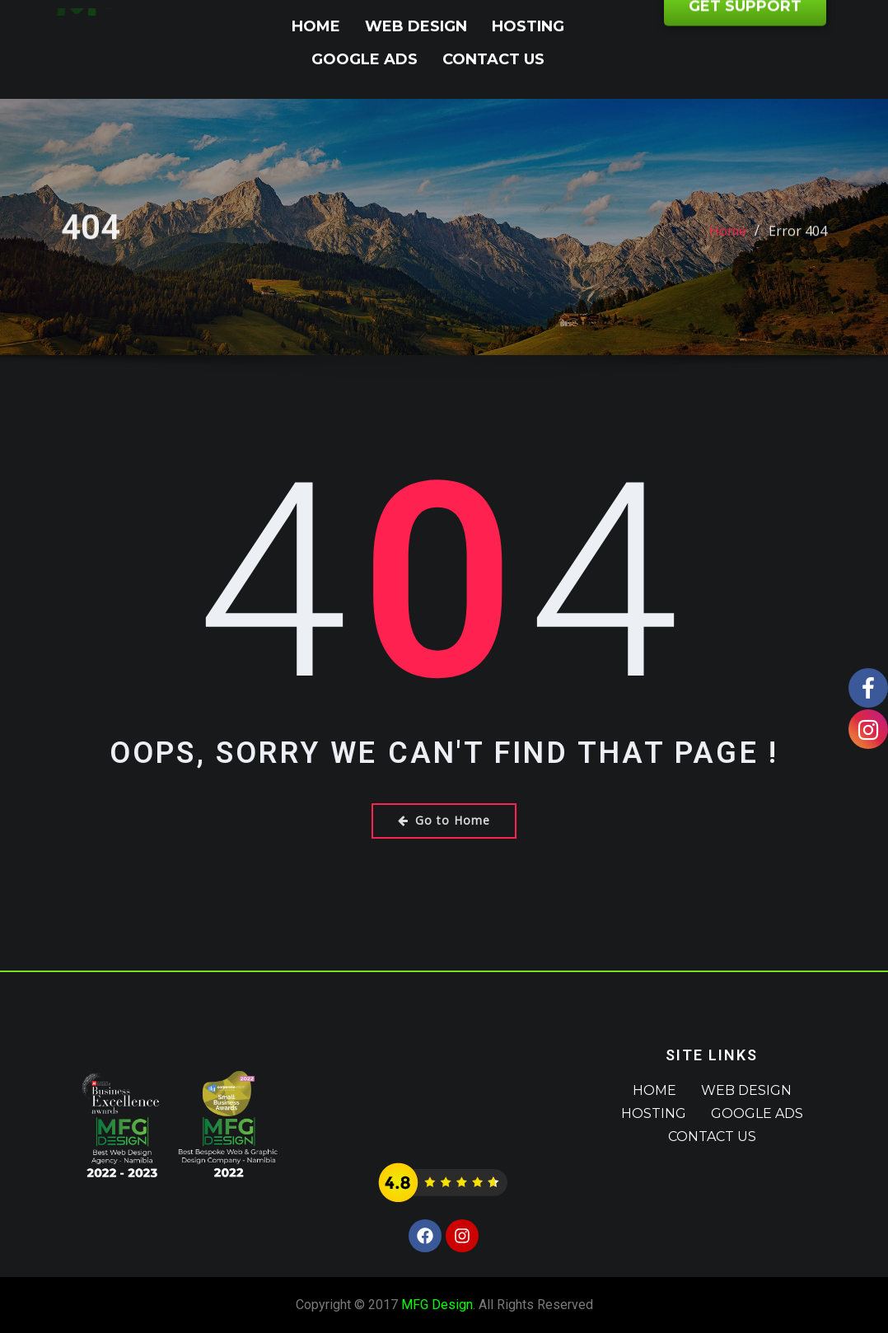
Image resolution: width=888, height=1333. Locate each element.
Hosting (528, 26)
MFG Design (437, 1304)
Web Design (416, 26)
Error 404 (798, 244)
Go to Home (444, 820)
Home (316, 26)
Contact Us (493, 59)
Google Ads (364, 59)
